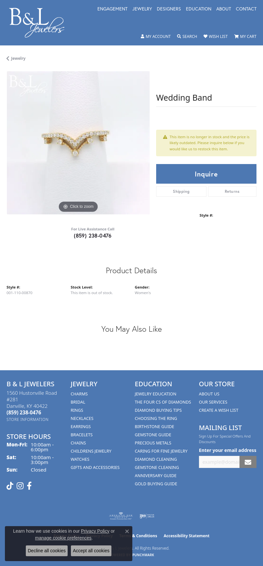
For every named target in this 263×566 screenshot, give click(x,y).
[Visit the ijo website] (147, 516)
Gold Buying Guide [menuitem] (156, 484)
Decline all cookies (47, 550)
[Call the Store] (24, 412)
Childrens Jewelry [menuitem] (91, 451)
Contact (246, 9)
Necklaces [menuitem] (82, 418)
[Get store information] (28, 419)
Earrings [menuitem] (81, 426)
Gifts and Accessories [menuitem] (95, 467)
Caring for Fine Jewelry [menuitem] (161, 451)
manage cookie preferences (63, 538)
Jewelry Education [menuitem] (155, 394)
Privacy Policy (95, 531)
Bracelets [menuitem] (81, 435)
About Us (209, 394)
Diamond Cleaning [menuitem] (156, 459)
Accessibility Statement (186, 536)
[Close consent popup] (127, 531)
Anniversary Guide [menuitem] (156, 475)
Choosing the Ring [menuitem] (156, 418)
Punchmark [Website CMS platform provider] (143, 555)
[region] (78, 142)
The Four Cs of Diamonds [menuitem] (163, 402)
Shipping (181, 191)
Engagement (112, 9)
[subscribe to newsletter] (247, 462)
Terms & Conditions (138, 536)
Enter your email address (227, 450)
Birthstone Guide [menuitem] (154, 426)
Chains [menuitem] (78, 443)
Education (198, 9)
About (223, 9)
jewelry (18, 58)
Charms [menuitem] (79, 394)
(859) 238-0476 (93, 235)
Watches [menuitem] (80, 459)
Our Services (213, 402)
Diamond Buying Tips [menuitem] (158, 410)
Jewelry (142, 9)
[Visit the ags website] (121, 516)
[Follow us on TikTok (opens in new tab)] (10, 486)
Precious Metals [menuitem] (153, 443)
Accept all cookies (91, 550)
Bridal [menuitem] (78, 402)
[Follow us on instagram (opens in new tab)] (20, 486)
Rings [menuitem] (77, 410)
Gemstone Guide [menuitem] (153, 435)
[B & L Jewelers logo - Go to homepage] (40, 23)
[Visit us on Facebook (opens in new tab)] (29, 486)
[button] (156, 37)
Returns (232, 191)
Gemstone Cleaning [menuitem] (157, 467)
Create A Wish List (218, 410)
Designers (169, 9)
